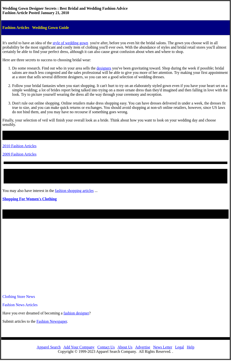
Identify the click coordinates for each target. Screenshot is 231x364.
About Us (125, 347)
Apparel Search (49, 347)
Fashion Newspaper (51, 321)
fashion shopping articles (74, 191)
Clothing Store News (18, 297)
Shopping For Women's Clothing (29, 199)
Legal (179, 347)
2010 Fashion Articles (19, 146)
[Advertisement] (115, 257)
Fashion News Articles (20, 305)
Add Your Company (78, 347)
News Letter (162, 347)
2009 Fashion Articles (19, 154)
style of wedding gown (70, 43)
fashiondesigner (76, 313)
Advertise (142, 347)
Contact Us (106, 347)
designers (103, 68)
